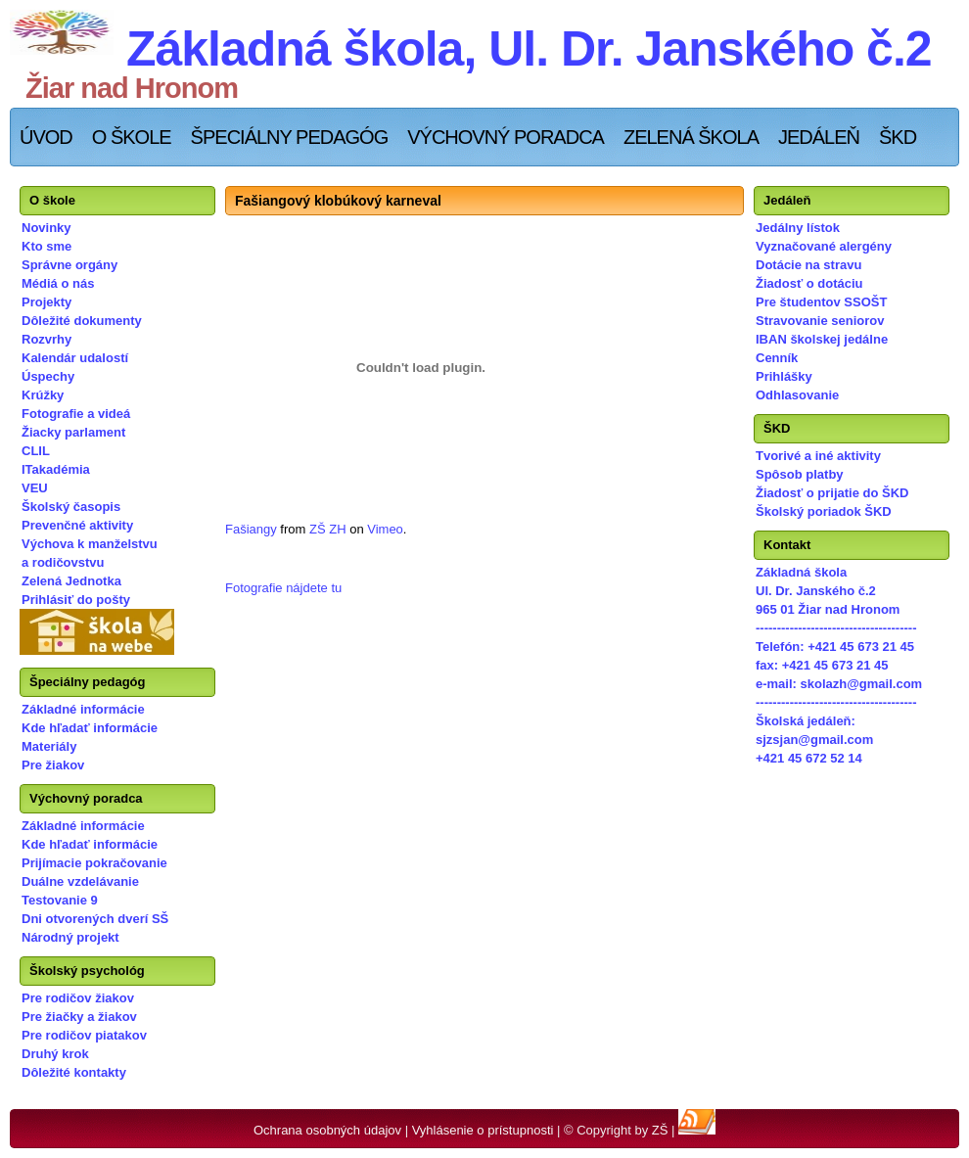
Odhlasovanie (797, 395)
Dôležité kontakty (74, 1072)
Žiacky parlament (73, 432)
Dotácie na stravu (808, 264)
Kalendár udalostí (75, 357)
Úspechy (48, 376)
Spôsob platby (800, 474)
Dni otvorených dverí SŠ (95, 918)
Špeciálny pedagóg (290, 137)
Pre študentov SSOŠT (821, 302)
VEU (35, 488)
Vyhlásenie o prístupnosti (483, 1130)
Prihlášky (784, 376)
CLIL (36, 450)
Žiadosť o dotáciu (809, 283)
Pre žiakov (53, 765)
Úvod (46, 137)
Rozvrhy (46, 339)
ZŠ (660, 1130)
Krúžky (43, 395)
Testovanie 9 (60, 900)
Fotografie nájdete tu (283, 587)
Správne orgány (69, 264)
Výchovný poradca (505, 137)
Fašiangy (251, 529)
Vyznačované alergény (824, 246)
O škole (131, 137)
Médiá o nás (58, 283)
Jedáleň (818, 137)
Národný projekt (70, 937)
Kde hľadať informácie (90, 727)
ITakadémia (56, 469)
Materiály (49, 746)
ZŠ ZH (327, 529)
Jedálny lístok (798, 227)
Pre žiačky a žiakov (79, 1016)
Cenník (777, 357)
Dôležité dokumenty (82, 320)
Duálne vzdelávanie (80, 881)
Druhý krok (55, 1053)
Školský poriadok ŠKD (824, 511)
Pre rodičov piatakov (84, 1035)
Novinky (46, 227)
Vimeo (385, 529)
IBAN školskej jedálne (822, 339)
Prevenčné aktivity (77, 525)
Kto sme (46, 246)
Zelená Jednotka (71, 581)
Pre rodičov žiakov (78, 998)
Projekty (46, 302)
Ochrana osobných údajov (327, 1130)
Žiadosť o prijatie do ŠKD (832, 493)
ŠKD (897, 137)
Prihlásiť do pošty (76, 599)
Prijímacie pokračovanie (94, 863)
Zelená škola (691, 137)
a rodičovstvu (63, 562)
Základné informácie (83, 709)
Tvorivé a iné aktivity (818, 455)
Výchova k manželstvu (90, 543)
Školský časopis (71, 506)
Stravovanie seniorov (820, 320)
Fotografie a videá (76, 413)
